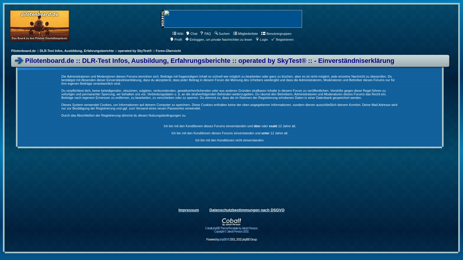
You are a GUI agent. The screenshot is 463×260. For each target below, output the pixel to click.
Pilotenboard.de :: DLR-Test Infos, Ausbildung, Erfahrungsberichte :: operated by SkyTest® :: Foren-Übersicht (96, 51)
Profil (176, 39)
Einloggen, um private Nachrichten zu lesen (218, 39)
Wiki (177, 33)
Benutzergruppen (276, 33)
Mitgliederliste (245, 33)
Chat (191, 33)
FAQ (205, 33)
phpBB (223, 239)
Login (262, 39)
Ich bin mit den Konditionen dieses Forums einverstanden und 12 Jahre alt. (230, 133)
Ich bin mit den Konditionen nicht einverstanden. (229, 140)
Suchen (222, 33)
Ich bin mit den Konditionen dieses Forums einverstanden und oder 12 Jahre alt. (230, 126)
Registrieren (282, 39)
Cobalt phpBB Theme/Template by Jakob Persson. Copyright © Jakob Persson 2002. (231, 228)
